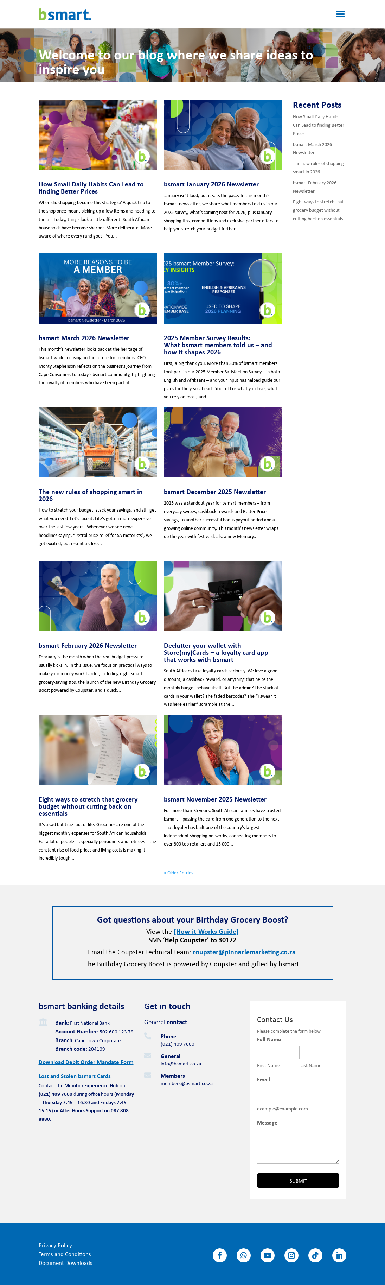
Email (263, 1079)
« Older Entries (178, 872)
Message (267, 1122)
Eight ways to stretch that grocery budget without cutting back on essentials (88, 806)
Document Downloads (65, 1263)
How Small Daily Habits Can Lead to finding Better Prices (91, 187)
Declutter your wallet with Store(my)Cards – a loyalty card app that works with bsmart (216, 652)
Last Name (310, 1065)
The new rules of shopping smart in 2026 (91, 495)
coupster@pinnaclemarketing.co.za (244, 951)
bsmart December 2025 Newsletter (215, 491)
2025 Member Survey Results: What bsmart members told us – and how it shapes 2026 (218, 344)
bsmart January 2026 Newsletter (211, 184)
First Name (268, 1065)
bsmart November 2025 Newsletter (215, 799)
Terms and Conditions (65, 1254)
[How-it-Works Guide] (206, 931)
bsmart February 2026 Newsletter (88, 645)
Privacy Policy (55, 1245)
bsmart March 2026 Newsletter (84, 337)
